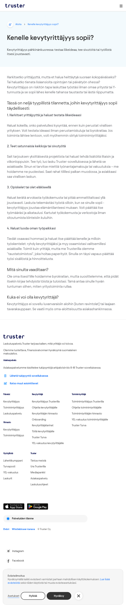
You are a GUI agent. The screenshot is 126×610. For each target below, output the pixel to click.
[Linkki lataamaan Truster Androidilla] (37, 506)
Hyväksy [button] (59, 595)
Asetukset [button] (13, 595)
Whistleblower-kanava (23, 529)
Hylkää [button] (33, 595)
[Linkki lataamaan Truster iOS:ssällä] (13, 506)
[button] (78, 596)
